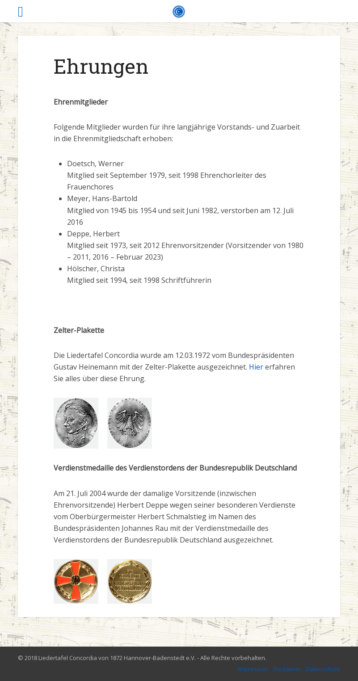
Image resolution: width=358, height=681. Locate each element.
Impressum (253, 669)
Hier (256, 367)
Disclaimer (287, 669)
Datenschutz (323, 669)
